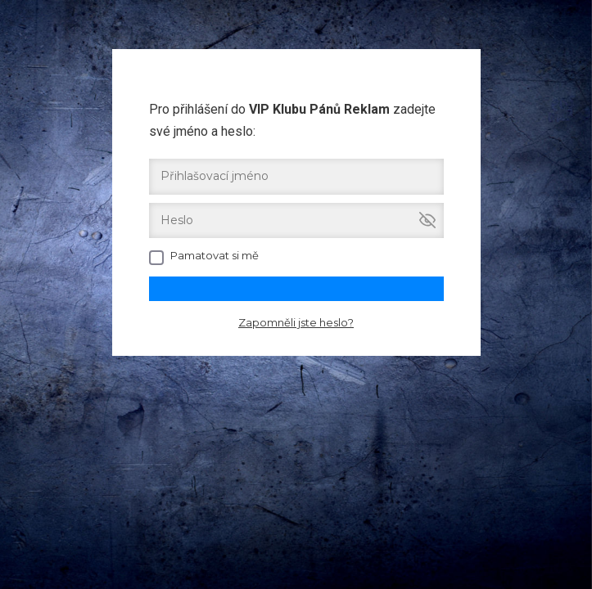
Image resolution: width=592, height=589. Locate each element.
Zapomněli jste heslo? (296, 322)
